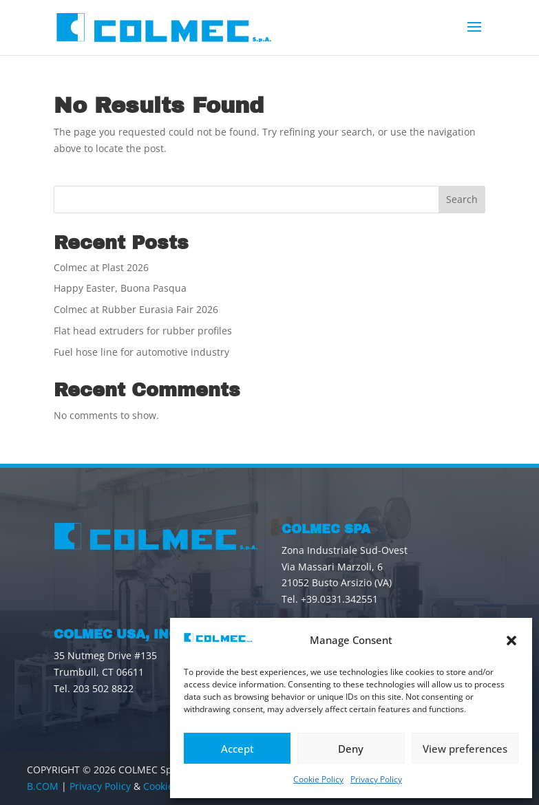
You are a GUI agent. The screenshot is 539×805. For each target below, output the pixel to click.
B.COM (43, 786)
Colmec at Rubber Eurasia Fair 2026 (136, 309)
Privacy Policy (376, 779)
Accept (237, 748)
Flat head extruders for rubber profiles (143, 330)
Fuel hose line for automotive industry (141, 351)
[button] (511, 640)
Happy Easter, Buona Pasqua (120, 287)
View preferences (465, 748)
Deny (350, 748)
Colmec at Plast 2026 (101, 267)
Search (462, 199)
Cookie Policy (318, 779)
